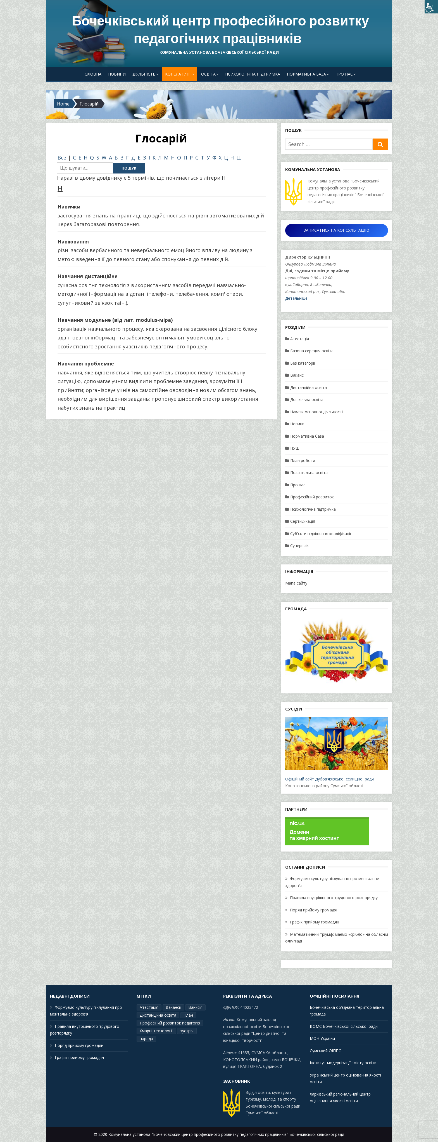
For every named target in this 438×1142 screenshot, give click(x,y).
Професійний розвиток (312, 497)
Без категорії (302, 363)
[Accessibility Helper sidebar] (431, 6)
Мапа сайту (296, 583)
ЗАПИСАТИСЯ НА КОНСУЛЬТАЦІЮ (336, 230)
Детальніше (296, 298)
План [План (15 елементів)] (188, 1015)
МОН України (322, 1038)
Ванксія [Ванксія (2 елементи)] (195, 1007)
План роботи (302, 460)
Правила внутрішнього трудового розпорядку (334, 897)
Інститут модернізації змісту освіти (343, 1062)
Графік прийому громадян (314, 922)
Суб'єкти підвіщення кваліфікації (320, 533)
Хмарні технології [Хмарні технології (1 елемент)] (156, 1030)
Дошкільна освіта (306, 399)
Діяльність (144, 74)
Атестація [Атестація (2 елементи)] (149, 1007)
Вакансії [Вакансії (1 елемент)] (173, 1007)
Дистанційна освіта (308, 387)
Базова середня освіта (312, 350)
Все (62, 157)
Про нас (344, 74)
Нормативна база (306, 74)
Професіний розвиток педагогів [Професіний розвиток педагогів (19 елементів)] (170, 1023)
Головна (91, 74)
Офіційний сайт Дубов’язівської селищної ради (336, 749)
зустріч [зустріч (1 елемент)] (187, 1030)
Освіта (208, 74)
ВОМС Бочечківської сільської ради (344, 1026)
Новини (117, 74)
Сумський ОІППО (326, 1050)
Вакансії (298, 375)
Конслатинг (178, 74)
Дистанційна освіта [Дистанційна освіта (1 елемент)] (158, 1015)
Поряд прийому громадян (314, 910)
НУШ (294, 448)
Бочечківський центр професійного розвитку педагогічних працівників (220, 29)
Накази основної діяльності (316, 411)
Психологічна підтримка (252, 74)
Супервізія (300, 545)
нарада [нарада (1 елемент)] (146, 1038)
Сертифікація (302, 521)
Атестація (299, 338)
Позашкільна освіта (309, 472)
